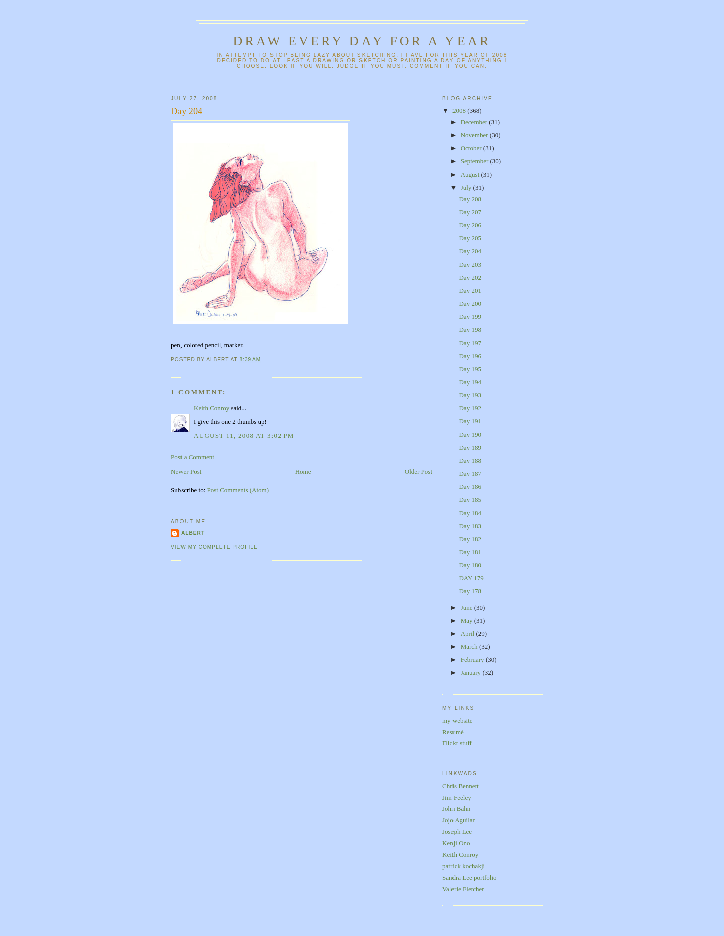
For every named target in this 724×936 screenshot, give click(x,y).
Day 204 (186, 111)
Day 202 (470, 277)
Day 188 (470, 460)
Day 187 (470, 473)
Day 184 (470, 513)
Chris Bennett (460, 786)
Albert (193, 533)
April (468, 633)
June (467, 607)
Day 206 (470, 225)
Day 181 (470, 552)
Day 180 (470, 565)
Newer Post (186, 471)
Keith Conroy (211, 408)
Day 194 (470, 382)
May (467, 620)
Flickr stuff (457, 743)
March (470, 646)
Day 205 (470, 238)
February (473, 659)
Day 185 (470, 499)
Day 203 (470, 264)
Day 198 (470, 329)
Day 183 (470, 526)
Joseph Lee (457, 831)
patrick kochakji (463, 866)
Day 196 (470, 356)
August (471, 174)
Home (303, 471)
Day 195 (470, 369)
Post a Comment (192, 457)
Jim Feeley (456, 797)
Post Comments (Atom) (238, 490)
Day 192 (470, 408)
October (472, 148)
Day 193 (470, 395)
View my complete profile (214, 547)
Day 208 (470, 199)
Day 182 (470, 539)
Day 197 (470, 343)
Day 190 (470, 434)
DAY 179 (471, 578)
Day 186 (470, 486)
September (475, 161)
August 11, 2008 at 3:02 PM (244, 435)
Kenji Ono (456, 843)
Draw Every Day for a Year (362, 41)
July (467, 187)
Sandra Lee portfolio (469, 877)
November (475, 135)
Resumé (453, 732)
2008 (459, 110)
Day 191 (470, 421)
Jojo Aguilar (458, 820)
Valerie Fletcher (463, 889)
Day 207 (470, 212)
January (472, 672)
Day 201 (470, 290)
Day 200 (470, 303)
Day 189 (470, 447)
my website (457, 720)
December (475, 122)
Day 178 (470, 591)
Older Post (418, 471)
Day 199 (470, 316)
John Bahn (456, 808)
